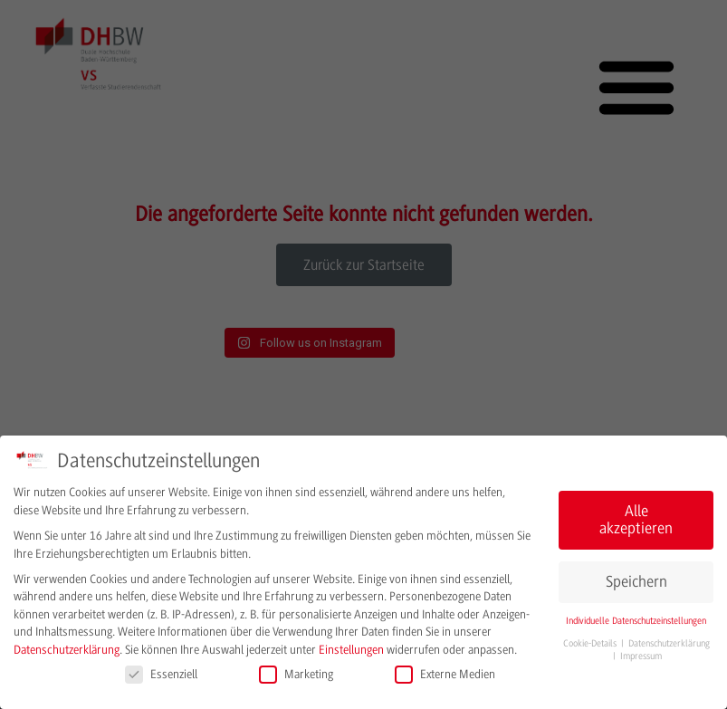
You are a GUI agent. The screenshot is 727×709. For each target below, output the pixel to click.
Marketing (296, 674)
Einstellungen (351, 649)
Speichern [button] (636, 581)
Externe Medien (445, 674)
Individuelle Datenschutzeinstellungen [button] (636, 621)
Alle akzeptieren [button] (636, 520)
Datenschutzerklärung (67, 649)
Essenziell (161, 674)
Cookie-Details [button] (591, 643)
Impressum (641, 656)
